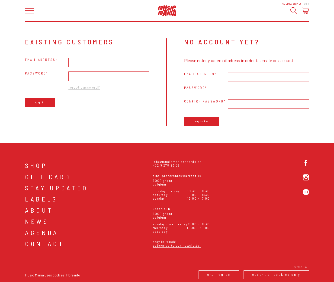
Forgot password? (84, 87)
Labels (41, 199)
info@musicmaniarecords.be (177, 162)
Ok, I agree (218, 274)
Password (35, 73)
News (37, 221)
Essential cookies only (276, 274)
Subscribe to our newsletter (177, 245)
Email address (40, 59)
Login (306, 3)
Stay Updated (56, 188)
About (39, 210)
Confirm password (204, 101)
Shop (36, 165)
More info (73, 275)
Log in (40, 102)
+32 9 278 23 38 (166, 165)
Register (201, 121)
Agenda (42, 232)
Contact (44, 244)
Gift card (48, 177)
